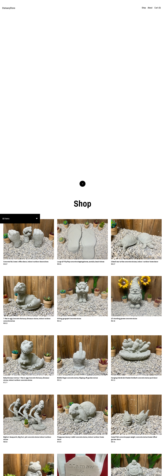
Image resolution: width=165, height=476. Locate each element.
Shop (144, 7)
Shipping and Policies (151, 472)
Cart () (157, 7)
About (150, 7)
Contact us (137, 472)
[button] (20, 54)
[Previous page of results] (68, 466)
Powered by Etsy (27, 472)
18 (94, 466)
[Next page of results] (97, 466)
